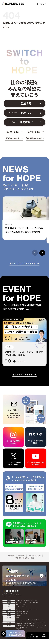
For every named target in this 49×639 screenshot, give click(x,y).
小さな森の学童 (24, 611)
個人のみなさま (13, 132)
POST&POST (19, 600)
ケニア (41, 627)
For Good (26, 602)
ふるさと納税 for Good (34, 602)
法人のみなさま (34, 132)
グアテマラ (32, 625)
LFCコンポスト (26, 600)
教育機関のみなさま (34, 138)
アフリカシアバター (32, 622)
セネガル (37, 627)
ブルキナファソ (25, 627)
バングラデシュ (19, 625)
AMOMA (18, 622)
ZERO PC (18, 604)
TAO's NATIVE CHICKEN (29, 623)
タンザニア (43, 625)
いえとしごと (24, 613)
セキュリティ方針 (34, 556)
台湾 (20, 628)
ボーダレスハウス (20, 609)
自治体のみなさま (12, 138)
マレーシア (32, 627)
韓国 (17, 628)
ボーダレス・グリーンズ (21, 606)
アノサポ (23, 604)
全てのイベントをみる (22, 374)
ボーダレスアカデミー (21, 620)
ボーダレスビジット (29, 609)
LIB (26, 622)
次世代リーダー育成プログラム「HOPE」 (36, 620)
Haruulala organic (41, 622)
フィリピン (18, 627)
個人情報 (21, 556)
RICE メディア (19, 602)
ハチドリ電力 (34, 600)
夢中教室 (18, 611)
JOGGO (22, 622)
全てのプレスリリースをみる (22, 263)
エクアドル (38, 625)
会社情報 (11, 556)
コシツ (17, 617)
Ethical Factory (19, 623)
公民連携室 (18, 615)
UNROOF (18, 613)
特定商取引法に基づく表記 (24, 558)
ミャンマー (26, 625)
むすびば (37, 609)
